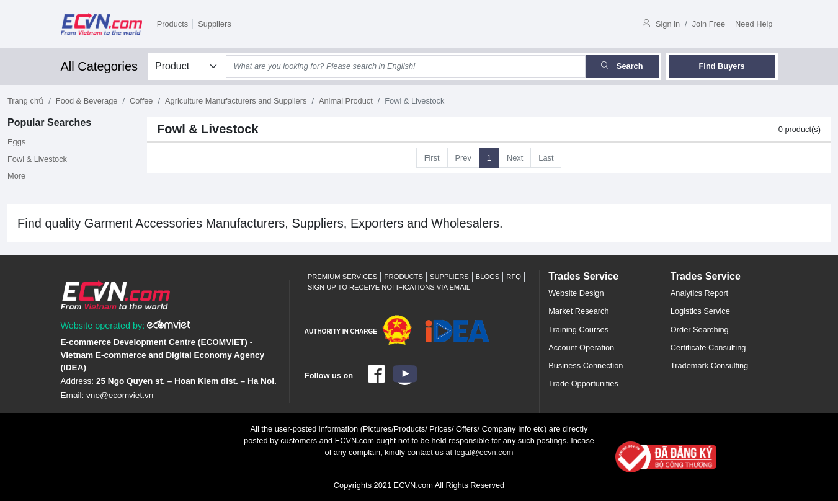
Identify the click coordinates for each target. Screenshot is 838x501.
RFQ (513, 276)
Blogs (488, 276)
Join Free (708, 24)
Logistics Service (700, 311)
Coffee (141, 100)
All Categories (99, 66)
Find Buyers (722, 66)
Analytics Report (699, 293)
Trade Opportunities (583, 383)
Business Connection (585, 365)
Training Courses (578, 329)
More (16, 175)
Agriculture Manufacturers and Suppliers (235, 100)
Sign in (661, 24)
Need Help (753, 24)
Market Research (578, 311)
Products (173, 24)
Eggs (16, 141)
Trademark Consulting (709, 365)
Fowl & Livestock (37, 159)
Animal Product (346, 100)
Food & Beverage (87, 100)
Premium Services (342, 276)
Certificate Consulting (708, 347)
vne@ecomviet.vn (119, 395)
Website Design (576, 293)
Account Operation (581, 347)
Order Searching (700, 329)
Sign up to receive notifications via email (389, 287)
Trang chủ (25, 100)
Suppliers (214, 24)
